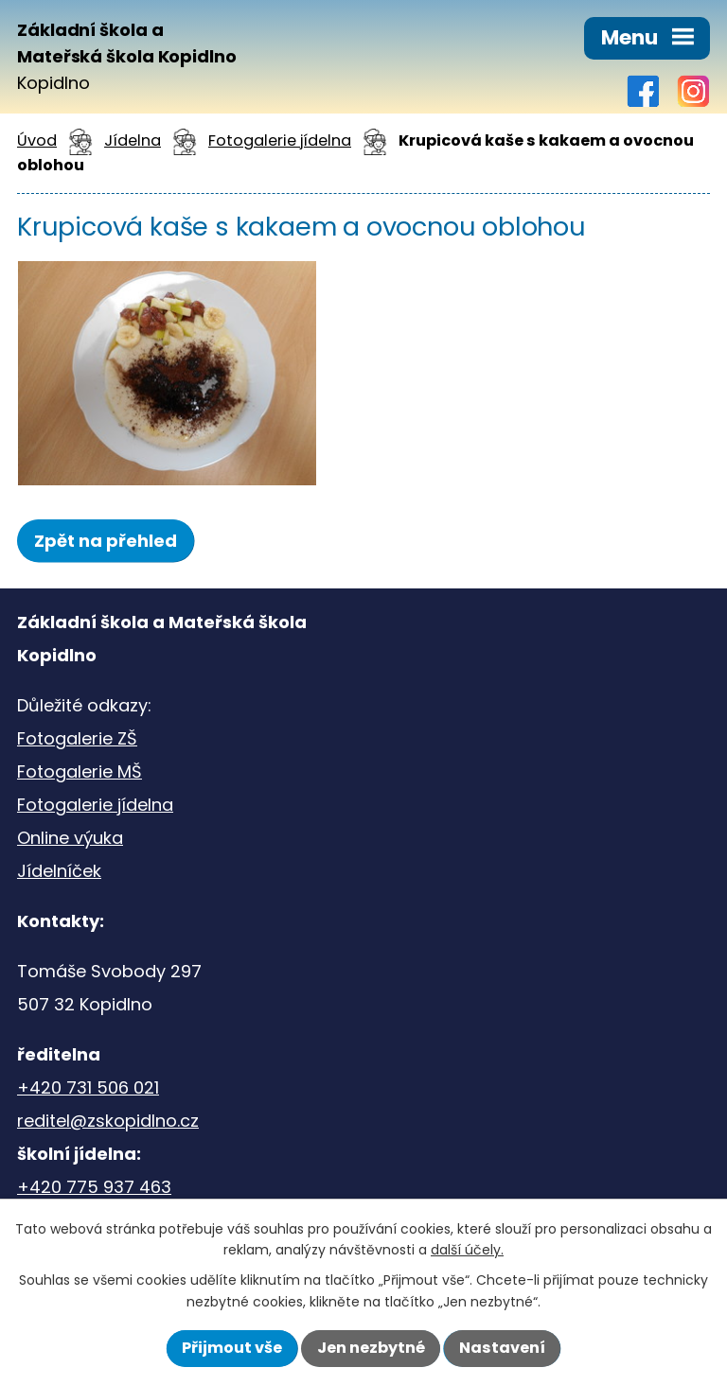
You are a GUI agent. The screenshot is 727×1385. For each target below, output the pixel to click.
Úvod (37, 140)
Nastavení (502, 1348)
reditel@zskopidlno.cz (108, 1120)
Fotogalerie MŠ (79, 771)
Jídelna (132, 140)
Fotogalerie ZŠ (77, 738)
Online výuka (70, 838)
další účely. (467, 1249)
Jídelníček (59, 871)
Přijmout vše (232, 1348)
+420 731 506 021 (88, 1087)
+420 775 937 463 (94, 1187)
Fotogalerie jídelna (279, 140)
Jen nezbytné (371, 1348)
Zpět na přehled (105, 540)
